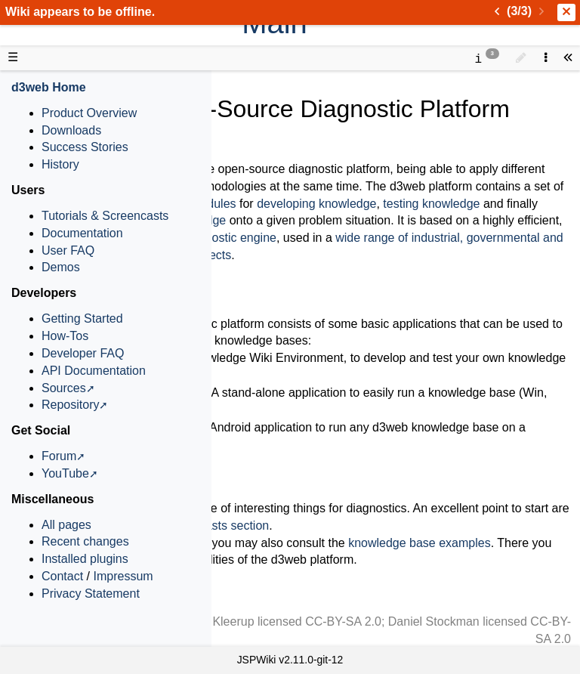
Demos (61, 267)
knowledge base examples (419, 542)
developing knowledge (316, 203)
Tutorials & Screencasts (105, 215)
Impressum (123, 576)
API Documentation (94, 370)
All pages (66, 524)
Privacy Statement (91, 593)
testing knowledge (431, 203)
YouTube (65, 473)
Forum (59, 456)
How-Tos (65, 335)
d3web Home (48, 87)
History (60, 164)
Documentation (82, 233)
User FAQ (68, 250)
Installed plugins (85, 558)
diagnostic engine (229, 237)
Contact (62, 576)
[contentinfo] (487, 57)
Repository (70, 404)
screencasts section (216, 525)
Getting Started (82, 318)
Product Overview (89, 113)
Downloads (71, 130)
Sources (64, 388)
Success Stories (85, 147)
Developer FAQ (83, 353)
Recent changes (85, 541)
